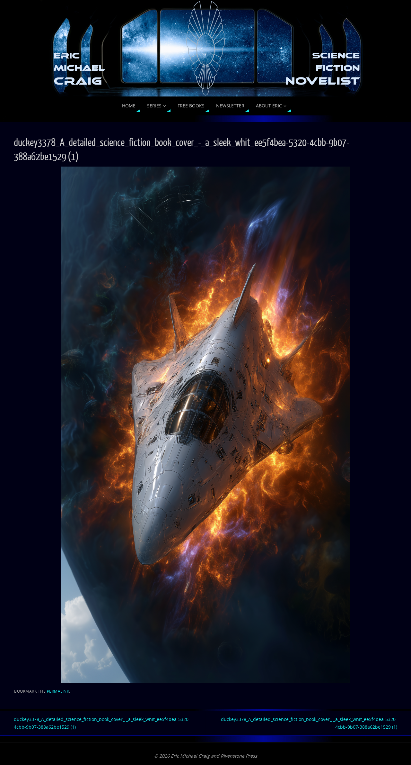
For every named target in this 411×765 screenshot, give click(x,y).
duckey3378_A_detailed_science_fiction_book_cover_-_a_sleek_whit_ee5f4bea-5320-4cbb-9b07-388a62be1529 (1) (102, 723)
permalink (58, 691)
